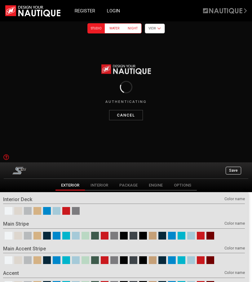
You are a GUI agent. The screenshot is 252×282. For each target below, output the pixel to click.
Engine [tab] (156, 185)
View (154, 28)
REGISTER (85, 11)
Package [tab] (128, 185)
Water (114, 28)
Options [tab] (182, 185)
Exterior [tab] (70, 185)
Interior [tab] (99, 185)
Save (233, 170)
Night (133, 28)
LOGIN (113, 11)
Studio (96, 28)
